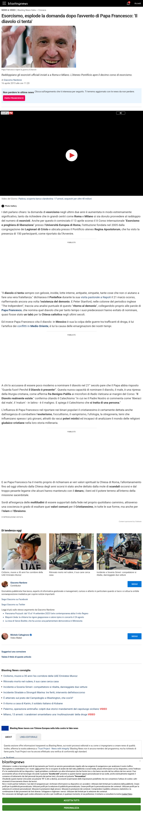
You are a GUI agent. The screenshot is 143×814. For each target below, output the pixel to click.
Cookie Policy (127, 794)
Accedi (137, 3)
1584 (37, 769)
